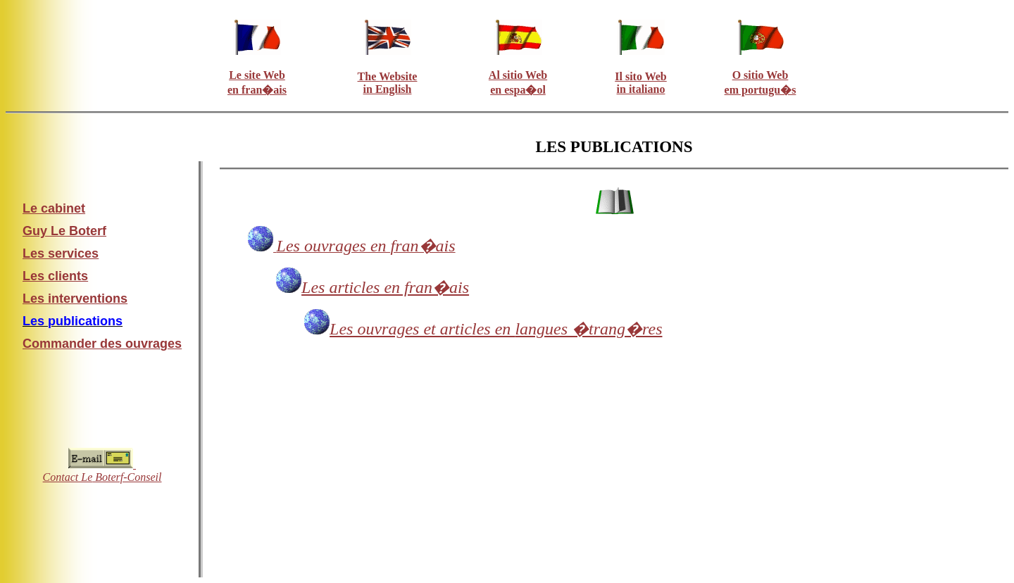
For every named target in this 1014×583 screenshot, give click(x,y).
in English (387, 89)
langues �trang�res (496, 329)
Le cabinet (54, 208)
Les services (61, 253)
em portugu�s (760, 90)
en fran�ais (257, 90)
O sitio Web (760, 75)
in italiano (641, 89)
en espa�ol (518, 90)
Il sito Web (641, 76)
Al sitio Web (518, 75)
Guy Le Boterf (64, 231)
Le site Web (257, 75)
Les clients (55, 276)
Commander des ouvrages (102, 344)
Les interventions (75, 299)
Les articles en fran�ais (385, 287)
